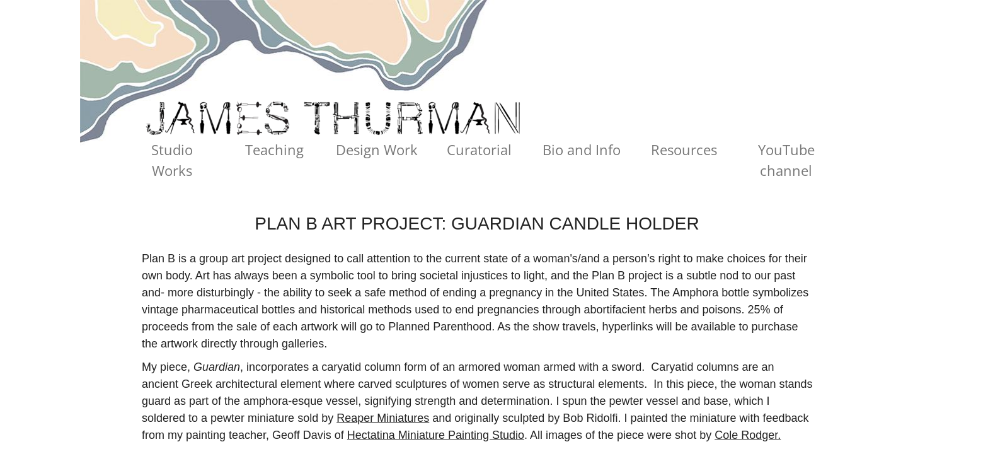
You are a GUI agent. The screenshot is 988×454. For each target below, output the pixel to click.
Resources (684, 149)
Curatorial (479, 149)
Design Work (377, 149)
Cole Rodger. (748, 435)
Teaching (274, 149)
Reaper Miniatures (382, 418)
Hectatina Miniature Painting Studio (435, 435)
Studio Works (172, 160)
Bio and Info (582, 149)
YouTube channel (786, 160)
